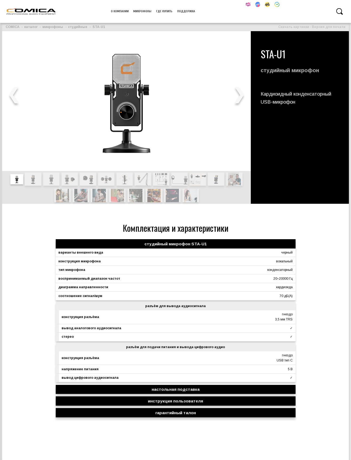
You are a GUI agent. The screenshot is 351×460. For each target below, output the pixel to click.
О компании (120, 11)
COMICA (12, 27)
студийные (77, 27)
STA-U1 (98, 27)
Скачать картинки (293, 27)
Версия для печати (328, 27)
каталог (31, 27)
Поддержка (186, 11)
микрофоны (142, 11)
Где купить (164, 11)
